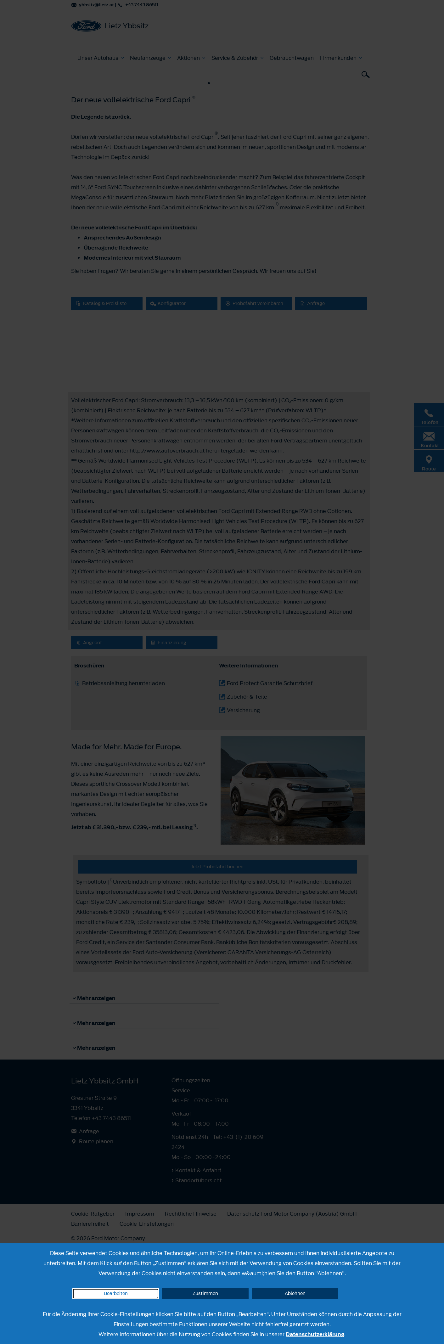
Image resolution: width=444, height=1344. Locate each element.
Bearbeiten (116, 1293)
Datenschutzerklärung (315, 1334)
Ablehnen (295, 1293)
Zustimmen (205, 1293)
